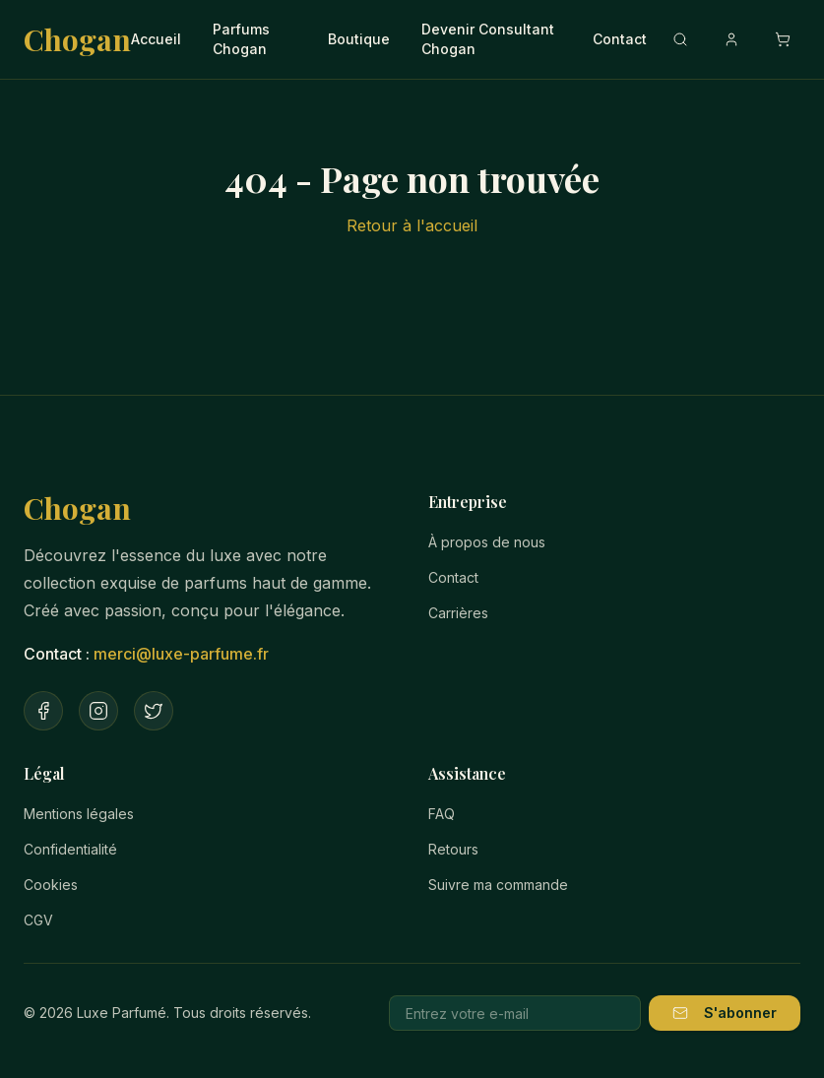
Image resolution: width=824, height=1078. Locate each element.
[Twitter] (153, 710)
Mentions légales (79, 813)
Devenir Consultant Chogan (487, 39)
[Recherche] (680, 39)
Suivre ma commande (498, 884)
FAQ (441, 813)
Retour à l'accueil (412, 225)
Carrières (458, 612)
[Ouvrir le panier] (782, 39)
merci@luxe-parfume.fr (181, 654)
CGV (38, 920)
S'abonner (724, 1012)
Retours (453, 849)
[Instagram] (98, 710)
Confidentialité (70, 849)
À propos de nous (486, 542)
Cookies (51, 884)
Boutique (359, 39)
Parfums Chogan (241, 39)
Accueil (156, 39)
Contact (620, 39)
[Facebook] (43, 710)
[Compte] (731, 39)
